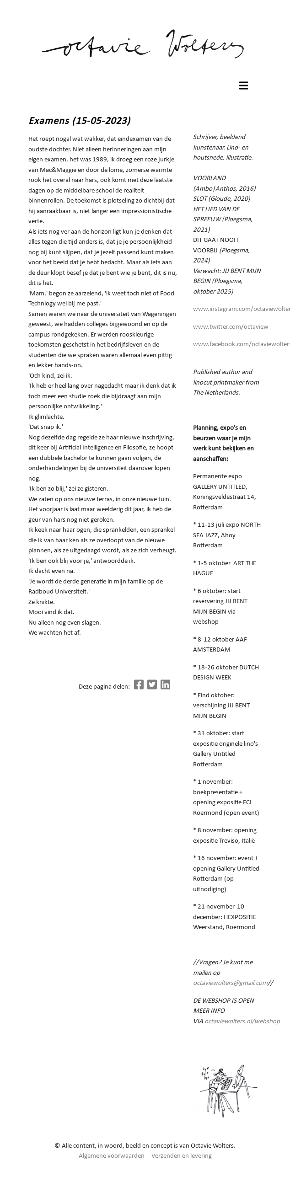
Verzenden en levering (181, 1156)
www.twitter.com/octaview (231, 327)
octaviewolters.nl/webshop (242, 1021)
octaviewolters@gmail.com (230, 983)
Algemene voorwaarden (112, 1156)
